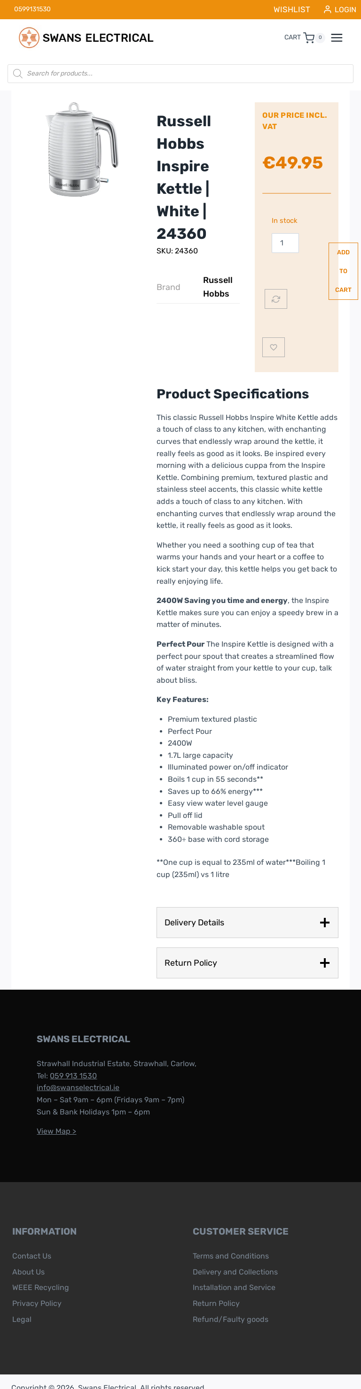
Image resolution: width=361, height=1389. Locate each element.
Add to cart (315, 258)
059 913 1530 (63, 1063)
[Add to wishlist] (273, 334)
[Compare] (276, 286)
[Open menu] (341, 34)
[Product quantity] (285, 240)
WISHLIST (297, 8)
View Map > (47, 1118)
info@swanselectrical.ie (68, 1075)
